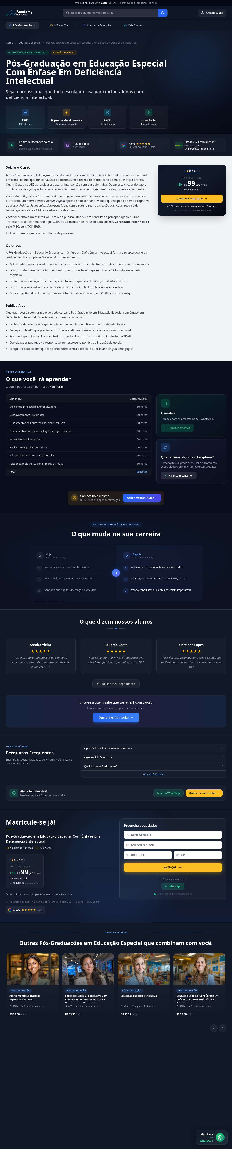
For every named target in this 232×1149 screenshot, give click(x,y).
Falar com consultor (179, 475)
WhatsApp (173, 886)
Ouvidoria (196, 1087)
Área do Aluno (212, 13)
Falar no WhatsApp (168, 793)
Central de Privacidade (213, 1113)
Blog (193, 1093)
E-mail (194, 1082)
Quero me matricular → (142, 497)
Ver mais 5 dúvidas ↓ (153, 774)
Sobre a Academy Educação (69, 1059)
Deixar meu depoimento (116, 684)
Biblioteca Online (154, 1065)
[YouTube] (163, 1075)
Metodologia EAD (63, 1071)
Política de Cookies (182, 1113)
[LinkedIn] (154, 1075)
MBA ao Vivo (59, 25)
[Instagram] (146, 1075)
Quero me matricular (192, 198)
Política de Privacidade (152, 1113)
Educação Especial (29, 42)
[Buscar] (162, 13)
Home (9, 42)
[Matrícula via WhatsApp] (212, 1137)
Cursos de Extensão (97, 25)
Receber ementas (177, 428)
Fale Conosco (134, 25)
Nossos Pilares (61, 1065)
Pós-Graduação (22, 25)
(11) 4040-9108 (108, 1059)
